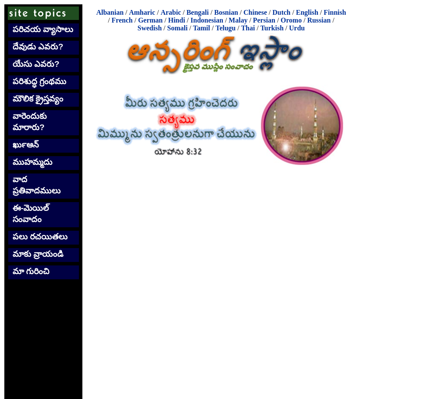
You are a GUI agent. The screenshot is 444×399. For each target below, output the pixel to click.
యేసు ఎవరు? (36, 64)
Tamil (201, 28)
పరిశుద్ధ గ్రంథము (39, 81)
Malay (238, 20)
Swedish (149, 28)
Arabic (170, 12)
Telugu (225, 28)
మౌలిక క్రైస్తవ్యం (38, 98)
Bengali (197, 12)
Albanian (110, 12)
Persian (264, 20)
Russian (318, 20)
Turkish (272, 28)
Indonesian (206, 20)
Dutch (281, 12)
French (122, 20)
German (150, 20)
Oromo (291, 20)
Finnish (335, 12)
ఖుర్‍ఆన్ (26, 144)
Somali (177, 28)
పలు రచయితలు (40, 236)
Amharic (142, 12)
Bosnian (226, 12)
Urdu (297, 28)
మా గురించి (31, 271)
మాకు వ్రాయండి (38, 253)
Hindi (176, 20)
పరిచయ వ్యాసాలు (43, 29)
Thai (248, 28)
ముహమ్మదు (32, 162)
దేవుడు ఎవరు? (38, 46)
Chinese (255, 12)
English (307, 12)
